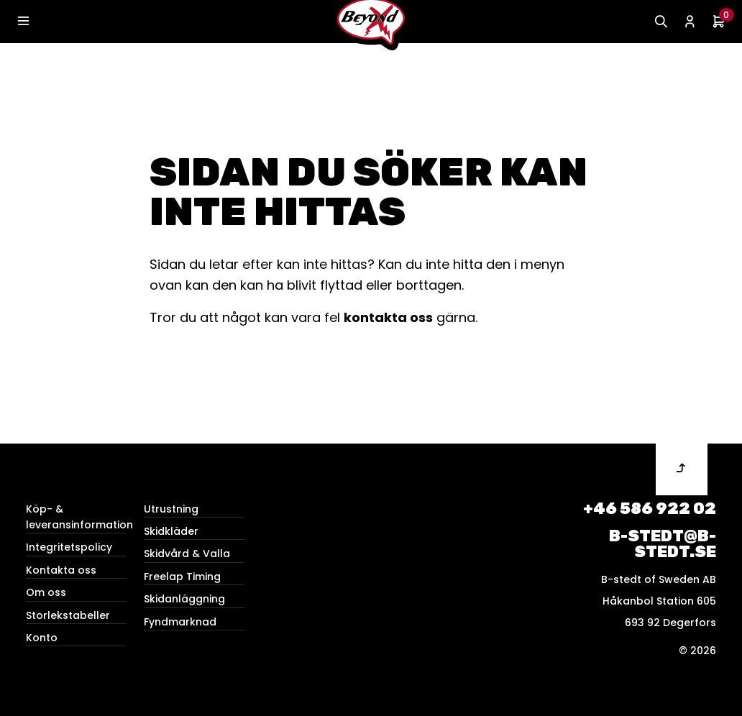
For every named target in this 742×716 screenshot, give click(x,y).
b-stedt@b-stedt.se (662, 543)
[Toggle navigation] (23, 21)
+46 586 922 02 (649, 508)
